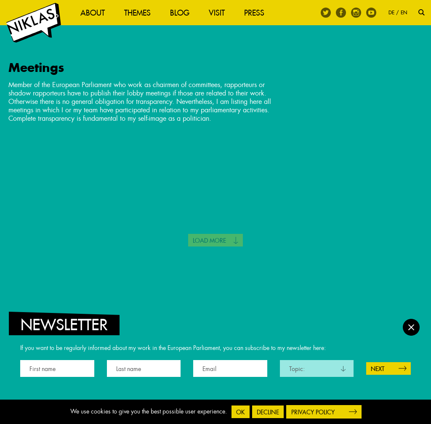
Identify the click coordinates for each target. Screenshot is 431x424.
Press (254, 13)
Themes (137, 13)
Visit (217, 13)
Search (422, 12)
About (92, 13)
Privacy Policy (313, 412)
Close (411, 327)
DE (391, 12)
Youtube (371, 13)
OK (240, 412)
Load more (209, 240)
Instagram (356, 13)
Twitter (326, 13)
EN (404, 12)
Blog (179, 13)
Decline (268, 412)
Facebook (341, 13)
